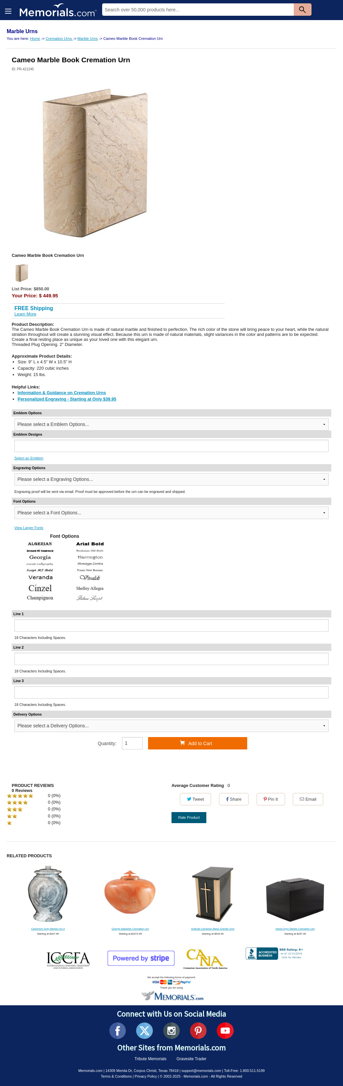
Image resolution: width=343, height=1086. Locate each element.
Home (35, 39)
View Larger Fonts (28, 528)
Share (234, 799)
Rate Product (189, 817)
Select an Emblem (28, 458)
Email (308, 799)
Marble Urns (87, 39)
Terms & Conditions (116, 1076)
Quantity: (107, 743)
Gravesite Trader (191, 1059)
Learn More (25, 313)
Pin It (271, 799)
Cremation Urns (59, 39)
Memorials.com (90, 1071)
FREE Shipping (33, 308)
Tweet (195, 799)
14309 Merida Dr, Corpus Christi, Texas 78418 (142, 1071)
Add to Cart (196, 743)
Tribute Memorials (150, 1059)
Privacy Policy (146, 1076)
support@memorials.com (201, 1071)
